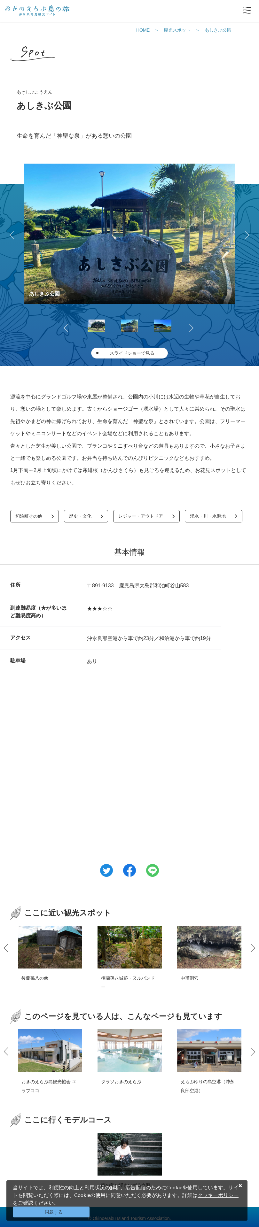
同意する (54, 1212)
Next (246, 234)
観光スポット (177, 30)
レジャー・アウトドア (140, 516)
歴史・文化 (80, 516)
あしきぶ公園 (218, 30)
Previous (13, 234)
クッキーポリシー (218, 1195)
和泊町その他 (28, 516)
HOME (143, 30)
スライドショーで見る (132, 353)
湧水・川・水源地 (208, 516)
